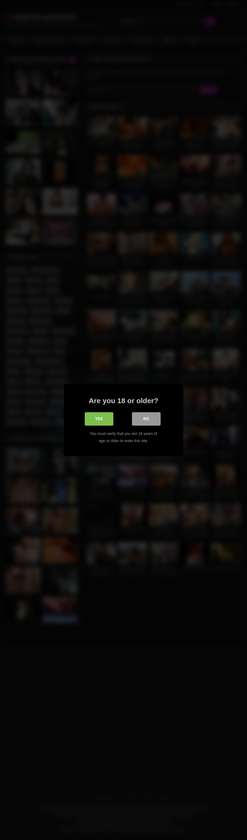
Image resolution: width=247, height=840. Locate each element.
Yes (99, 419)
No (146, 419)
